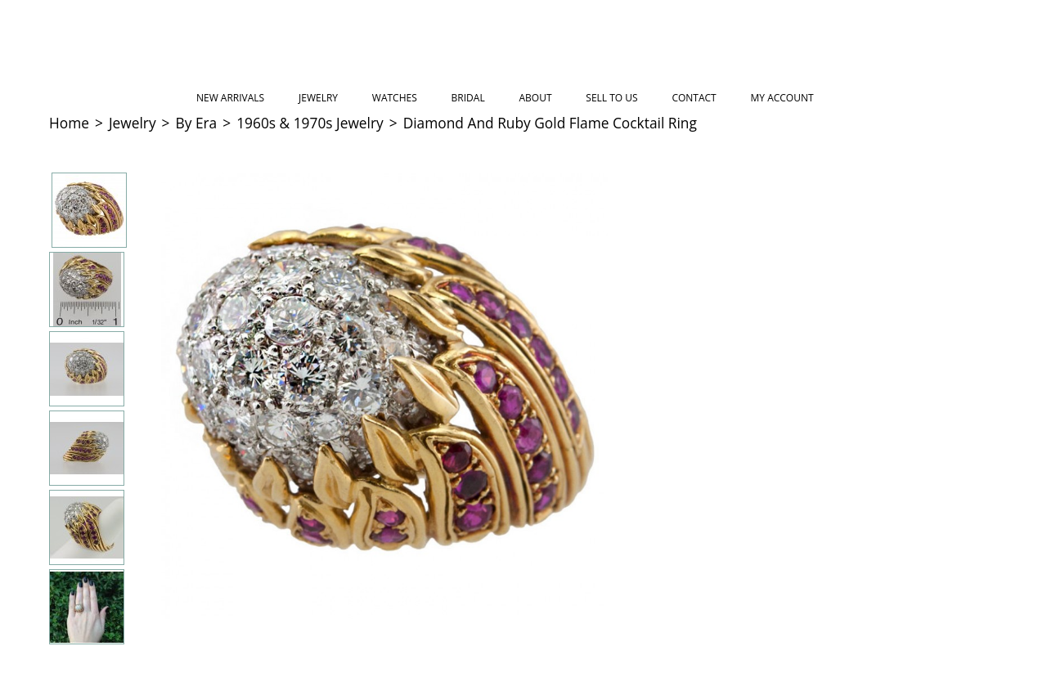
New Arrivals (230, 98)
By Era (197, 122)
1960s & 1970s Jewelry (310, 122)
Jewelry (318, 98)
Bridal (468, 98)
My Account (782, 98)
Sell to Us (611, 98)
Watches (394, 98)
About (535, 98)
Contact (694, 98)
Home (69, 122)
